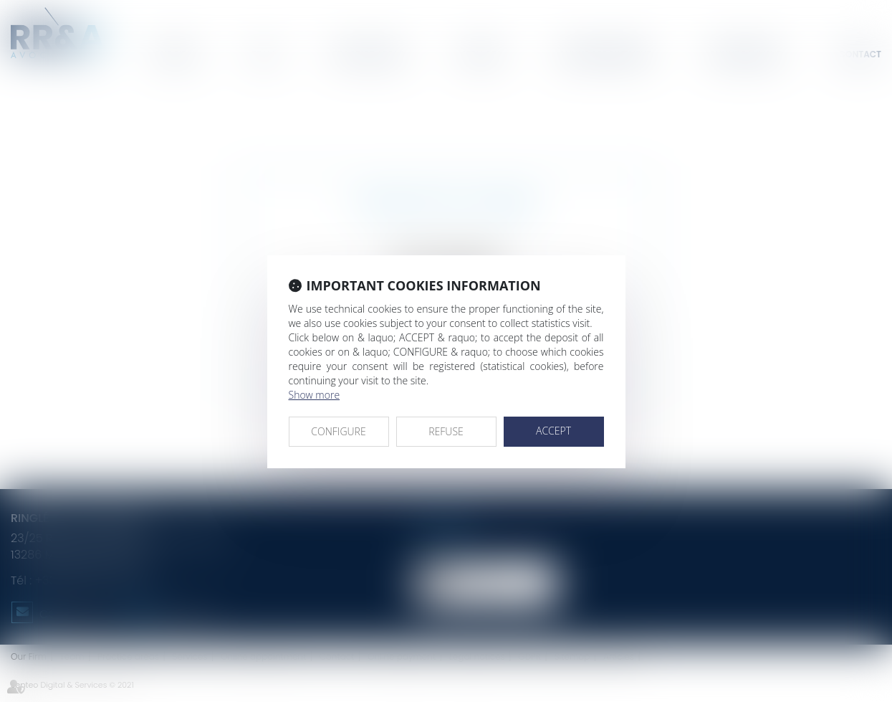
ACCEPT (553, 430)
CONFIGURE (338, 431)
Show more (314, 395)
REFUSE (446, 431)
